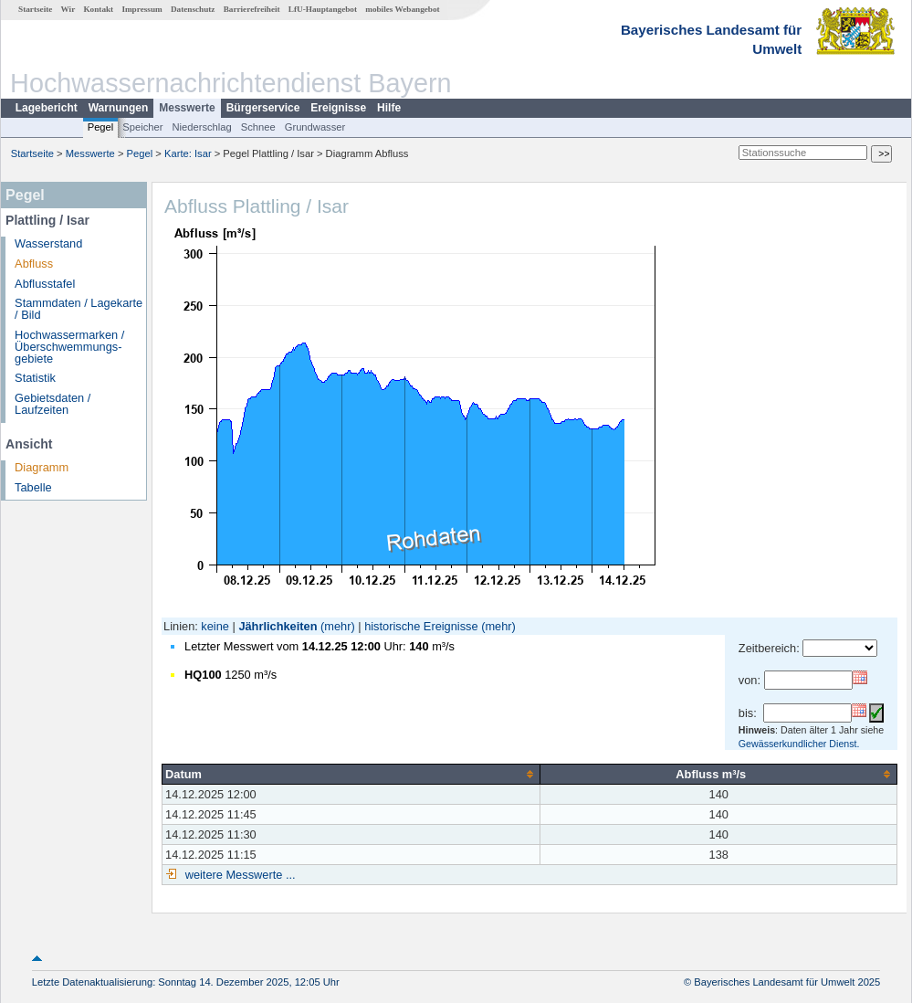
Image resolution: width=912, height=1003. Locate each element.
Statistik (35, 378)
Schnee (258, 126)
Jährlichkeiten (277, 626)
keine (215, 626)
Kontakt (98, 9)
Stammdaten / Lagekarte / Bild (78, 309)
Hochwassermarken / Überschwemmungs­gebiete (69, 346)
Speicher (142, 126)
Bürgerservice (263, 107)
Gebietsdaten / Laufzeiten (52, 404)
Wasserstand (48, 243)
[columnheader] (351, 774)
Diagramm (41, 467)
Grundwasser (315, 126)
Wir (68, 9)
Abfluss (34, 263)
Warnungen (119, 107)
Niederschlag (201, 126)
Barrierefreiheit (252, 9)
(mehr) (337, 626)
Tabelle (33, 487)
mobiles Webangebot (402, 9)
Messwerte (187, 107)
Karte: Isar (188, 153)
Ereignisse (338, 107)
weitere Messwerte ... (238, 875)
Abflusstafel (45, 283)
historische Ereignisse (420, 626)
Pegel (101, 126)
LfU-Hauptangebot (322, 9)
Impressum (141, 9)
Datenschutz (193, 9)
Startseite (35, 9)
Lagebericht (47, 107)
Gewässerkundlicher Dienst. (799, 743)
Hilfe (389, 107)
